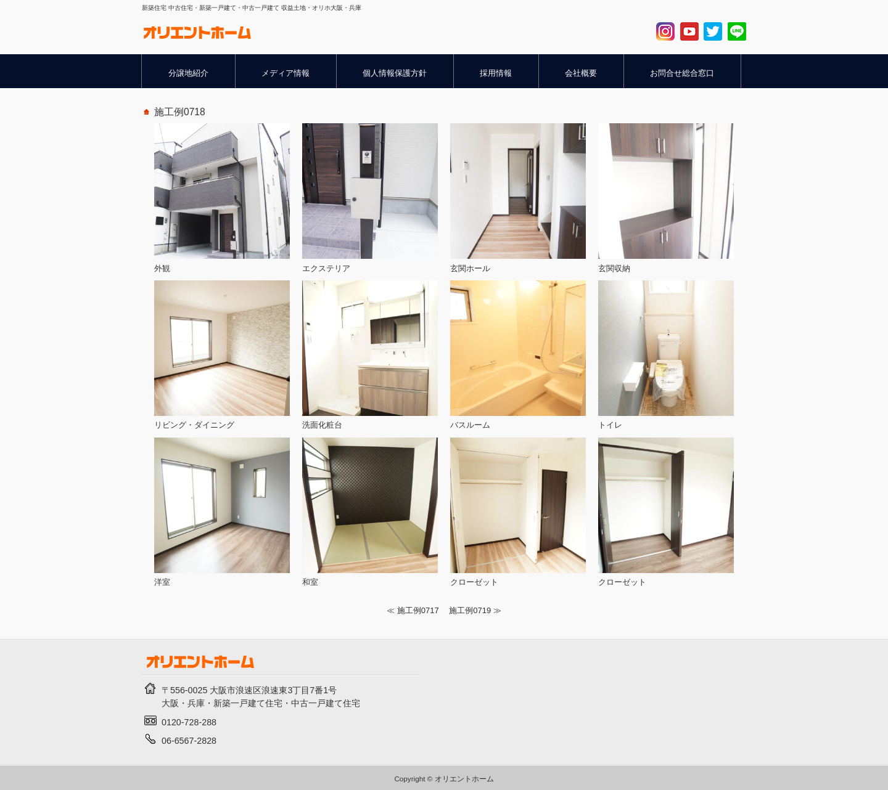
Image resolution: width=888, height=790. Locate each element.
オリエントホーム (464, 779)
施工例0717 (418, 610)
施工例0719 (470, 610)
